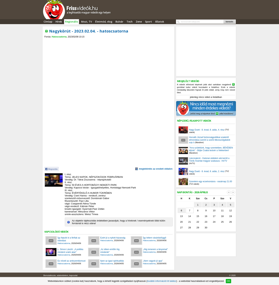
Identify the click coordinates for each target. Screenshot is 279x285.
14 (189, 216)
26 (230, 222)
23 (206, 222)
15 (197, 216)
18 (222, 216)
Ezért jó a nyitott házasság (112, 238)
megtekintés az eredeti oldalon (155, 168)
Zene (139, 21)
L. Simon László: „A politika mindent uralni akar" (70, 250)
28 (189, 227)
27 (181, 227)
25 (222, 222)
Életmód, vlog (103, 21)
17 (214, 216)
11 (222, 210)
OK (228, 281)
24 (214, 222)
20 (181, 222)
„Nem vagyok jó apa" (153, 261)
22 (197, 222)
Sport (148, 21)
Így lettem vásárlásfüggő (154, 238)
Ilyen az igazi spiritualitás (112, 261)
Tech (130, 21)
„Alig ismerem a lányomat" (155, 249)
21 (189, 222)
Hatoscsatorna (59, 37)
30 (206, 227)
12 (230, 210)
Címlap (48, 21)
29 (197, 227)
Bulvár (119, 21)
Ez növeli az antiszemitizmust (72, 261)
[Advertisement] (108, 41)
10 (214, 210)
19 (230, 216)
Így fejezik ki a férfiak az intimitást (69, 239)
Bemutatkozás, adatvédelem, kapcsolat (60, 275)
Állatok (159, 21)
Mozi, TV (86, 21)
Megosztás (53, 169)
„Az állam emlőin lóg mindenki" (110, 250)
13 (181, 216)
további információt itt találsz (161, 281)
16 (206, 216)
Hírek (59, 21)
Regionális (71, 21)
